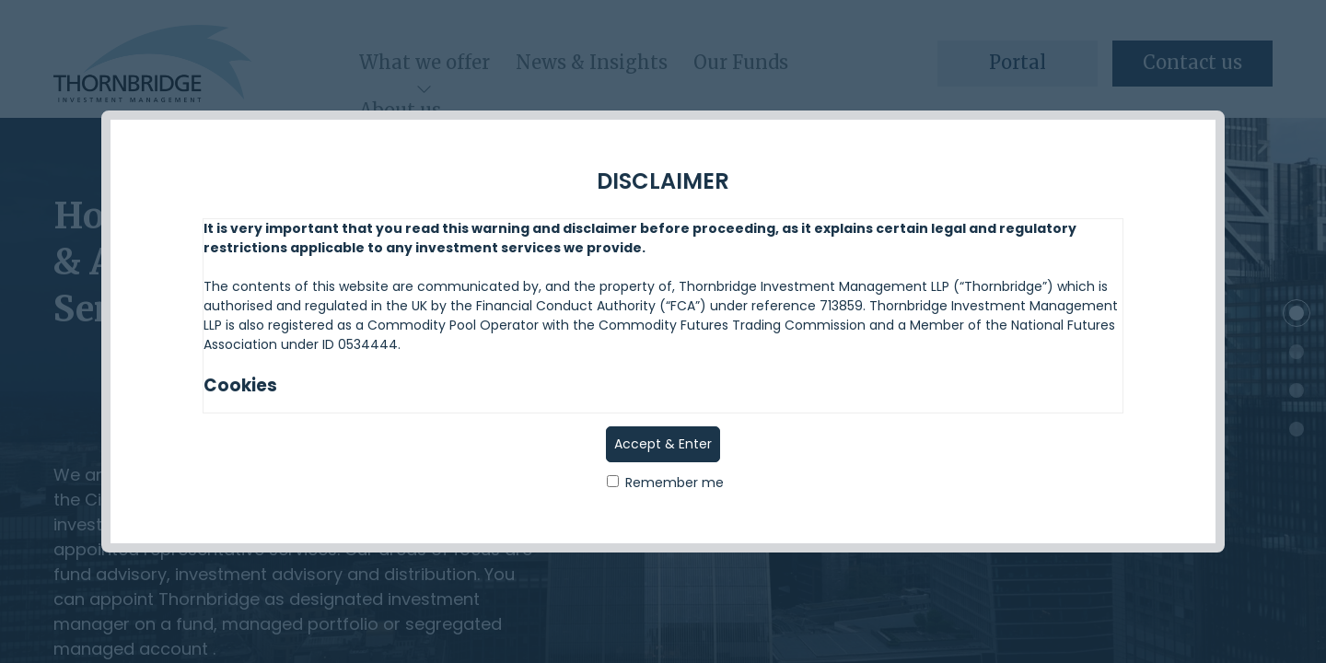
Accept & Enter (663, 444)
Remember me (665, 482)
